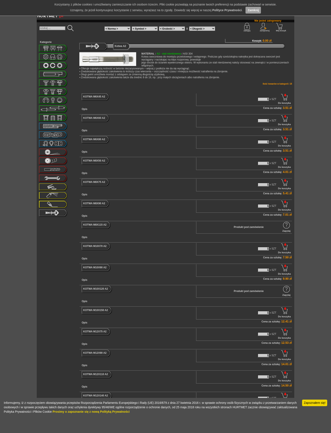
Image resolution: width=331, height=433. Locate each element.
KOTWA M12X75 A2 (94, 331)
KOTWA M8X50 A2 (94, 160)
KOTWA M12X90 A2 (94, 352)
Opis (84, 109)
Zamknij (253, 10)
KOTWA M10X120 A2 (95, 288)
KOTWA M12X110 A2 (95, 374)
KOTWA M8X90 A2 (94, 203)
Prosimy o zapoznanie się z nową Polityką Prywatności (91, 411)
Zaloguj (247, 27)
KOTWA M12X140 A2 (95, 395)
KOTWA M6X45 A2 (94, 96)
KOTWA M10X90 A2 (94, 267)
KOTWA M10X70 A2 (94, 246)
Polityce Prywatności (227, 10)
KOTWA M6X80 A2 (94, 139)
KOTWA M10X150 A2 (95, 310)
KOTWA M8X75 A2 (94, 182)
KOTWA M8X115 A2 (94, 224)
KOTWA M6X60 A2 (94, 117)
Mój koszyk (281, 27)
